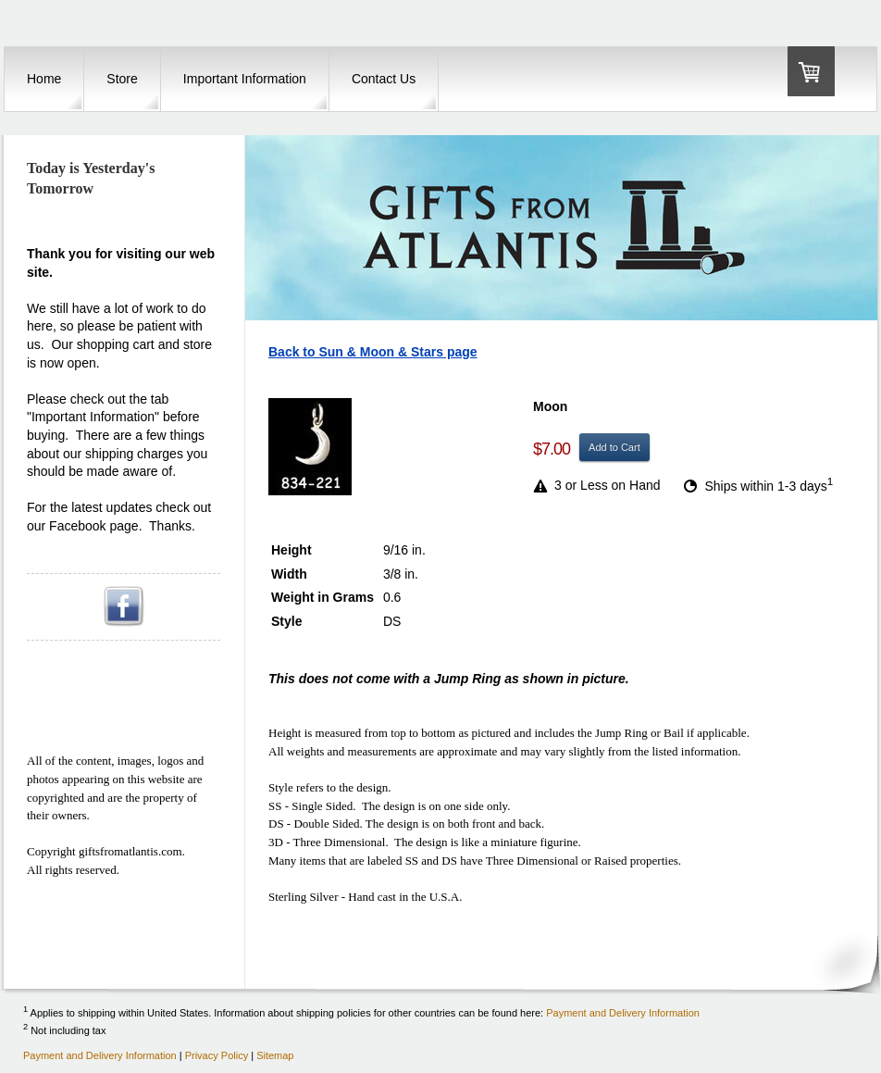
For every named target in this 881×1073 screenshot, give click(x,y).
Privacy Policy (216, 1055)
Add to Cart (614, 447)
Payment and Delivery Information (623, 1012)
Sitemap (274, 1055)
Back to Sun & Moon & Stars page (373, 351)
